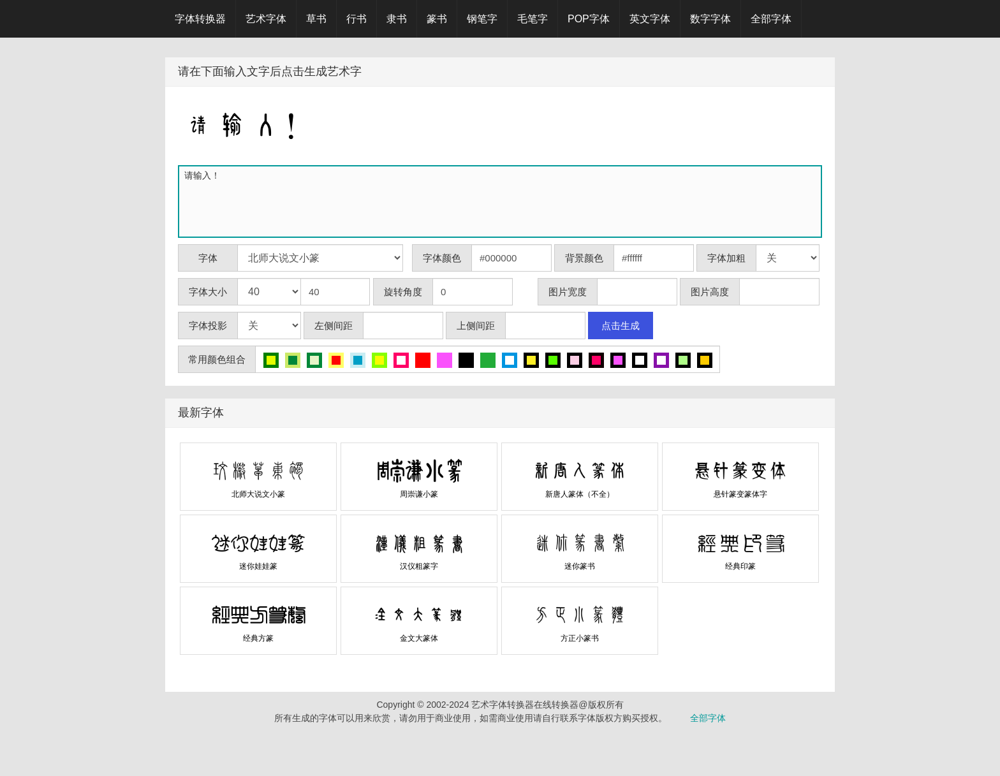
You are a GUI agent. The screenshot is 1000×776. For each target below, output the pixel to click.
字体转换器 (200, 18)
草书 (316, 18)
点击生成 (620, 325)
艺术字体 (266, 18)
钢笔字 (482, 18)
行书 (356, 18)
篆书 (437, 18)
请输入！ (502, 201)
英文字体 (649, 18)
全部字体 (771, 18)
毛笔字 (532, 18)
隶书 (396, 18)
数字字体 (710, 18)
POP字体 (589, 18)
